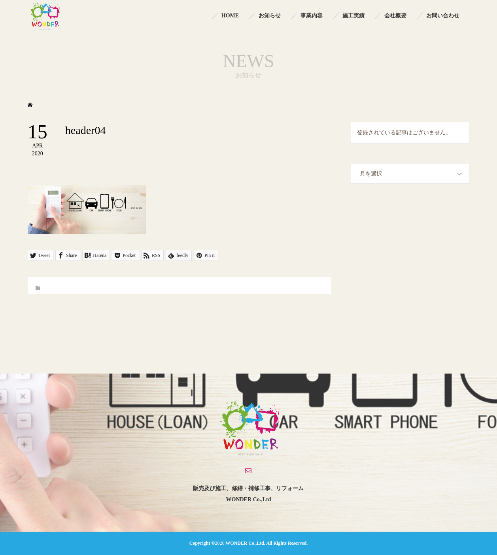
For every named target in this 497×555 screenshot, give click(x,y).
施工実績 (353, 16)
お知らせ (270, 16)
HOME (230, 16)
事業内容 (311, 16)
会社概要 (395, 16)
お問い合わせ (442, 16)
